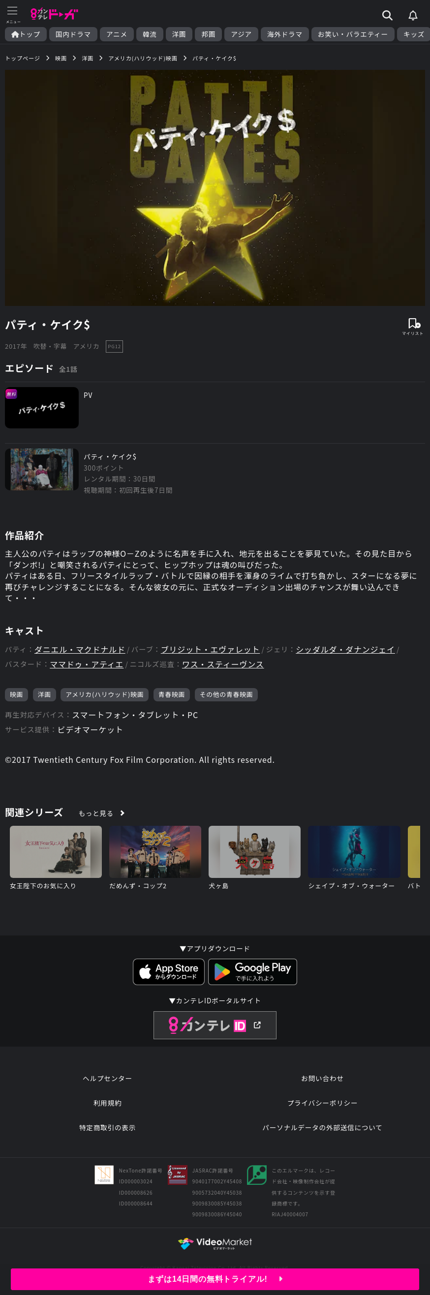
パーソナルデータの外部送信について (322, 1127)
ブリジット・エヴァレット (210, 649)
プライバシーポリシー (322, 1103)
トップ (25, 34)
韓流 (150, 34)
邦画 (208, 34)
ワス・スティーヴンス (223, 664)
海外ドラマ (285, 34)
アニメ (116, 34)
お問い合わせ (322, 1078)
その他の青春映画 (226, 694)
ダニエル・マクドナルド (79, 649)
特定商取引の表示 (107, 1127)
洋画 (179, 34)
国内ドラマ (73, 34)
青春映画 (171, 694)
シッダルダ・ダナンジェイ (345, 649)
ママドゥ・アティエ (86, 664)
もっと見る (96, 813)
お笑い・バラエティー (353, 34)
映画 (16, 694)
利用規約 (107, 1103)
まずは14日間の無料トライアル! (215, 1279)
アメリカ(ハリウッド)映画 (104, 694)
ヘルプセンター (107, 1078)
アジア (241, 34)
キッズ (414, 34)
